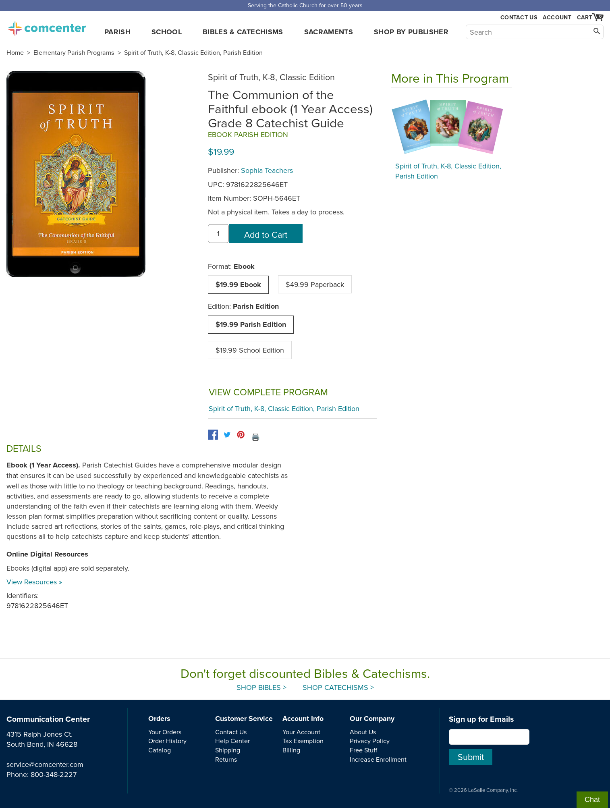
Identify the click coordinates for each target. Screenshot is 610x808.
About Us (363, 731)
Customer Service (244, 718)
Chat (592, 800)
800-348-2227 (54, 774)
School (166, 32)
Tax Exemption (303, 740)
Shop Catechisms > (338, 687)
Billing (291, 750)
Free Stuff (363, 750)
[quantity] (218, 233)
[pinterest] (241, 435)
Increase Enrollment (378, 759)
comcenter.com (46, 26)
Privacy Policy (370, 740)
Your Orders (165, 731)
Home (15, 52)
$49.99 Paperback (315, 284)
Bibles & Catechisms (243, 32)
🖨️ (255, 437)
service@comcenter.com (44, 764)
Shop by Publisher (411, 32)
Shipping (227, 750)
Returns (226, 759)
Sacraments (328, 32)
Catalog (159, 750)
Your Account (301, 731)
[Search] (535, 32)
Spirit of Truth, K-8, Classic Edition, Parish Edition (193, 52)
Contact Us (518, 17)
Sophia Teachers (267, 170)
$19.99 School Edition (250, 350)
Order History (167, 740)
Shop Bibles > (261, 687)
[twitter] (227, 435)
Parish (117, 32)
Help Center (232, 740)
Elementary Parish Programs (73, 52)
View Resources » (34, 582)
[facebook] (213, 435)
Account (557, 17)
